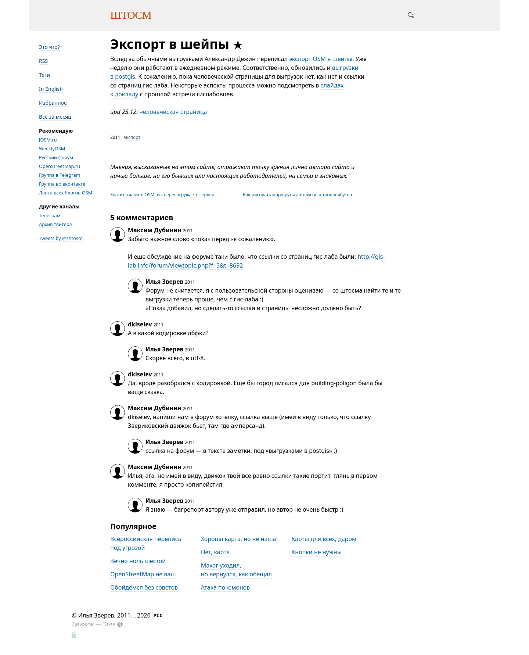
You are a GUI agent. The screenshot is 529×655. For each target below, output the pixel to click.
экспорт (132, 137)
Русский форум (56, 157)
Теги (44, 74)
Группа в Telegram (59, 175)
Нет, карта (215, 552)
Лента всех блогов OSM (65, 192)
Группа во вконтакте (62, 183)
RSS (43, 60)
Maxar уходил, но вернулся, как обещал (236, 569)
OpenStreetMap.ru (59, 166)
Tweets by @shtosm (61, 238)
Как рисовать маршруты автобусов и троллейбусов (297, 195)
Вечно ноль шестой (138, 561)
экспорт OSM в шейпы (320, 59)
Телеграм (50, 215)
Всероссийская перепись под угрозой (145, 543)
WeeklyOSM (52, 148)
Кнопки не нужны (316, 552)
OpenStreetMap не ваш (143, 574)
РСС (158, 615)
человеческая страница (173, 112)
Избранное (53, 102)
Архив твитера (55, 224)
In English (51, 88)
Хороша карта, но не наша (238, 539)
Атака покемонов (225, 587)
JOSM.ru (48, 139)
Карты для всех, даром (323, 539)
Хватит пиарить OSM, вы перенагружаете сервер (162, 195)
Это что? (49, 46)
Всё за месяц (55, 116)
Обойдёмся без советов (144, 587)
